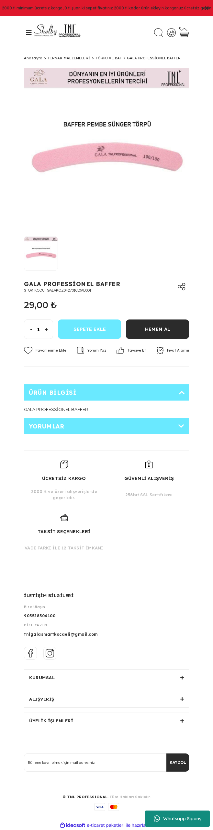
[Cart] (184, 32)
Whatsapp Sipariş (177, 818)
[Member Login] (171, 32)
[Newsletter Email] (106, 762)
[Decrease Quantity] (28, 329)
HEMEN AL (157, 329)
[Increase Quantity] (49, 329)
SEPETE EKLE (89, 329)
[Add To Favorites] (45, 350)
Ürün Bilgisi (52, 392)
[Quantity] (38, 329)
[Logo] (59, 32)
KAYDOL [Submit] (178, 762)
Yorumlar (46, 426)
